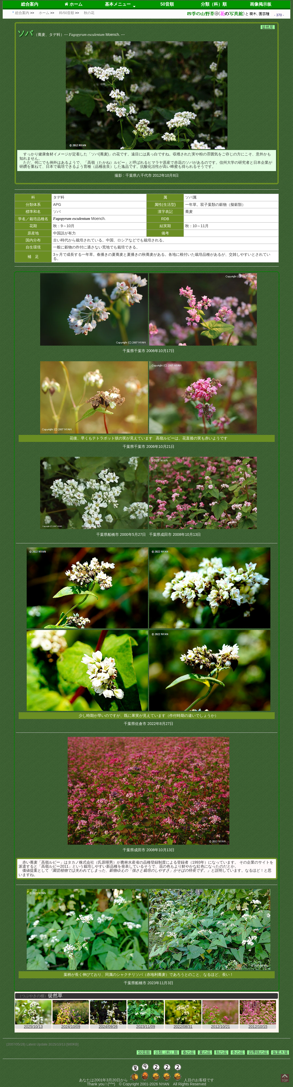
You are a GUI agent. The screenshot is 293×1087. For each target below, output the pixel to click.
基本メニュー (118, 4)
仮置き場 (280, 1052)
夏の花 (205, 1052)
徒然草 (267, 27)
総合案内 (29, 4)
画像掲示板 (260, 4)
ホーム (73, 4)
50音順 (167, 4)
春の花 (188, 1052)
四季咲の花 (258, 1052)
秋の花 (221, 1052)
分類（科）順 (214, 4)
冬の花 (237, 1052)
